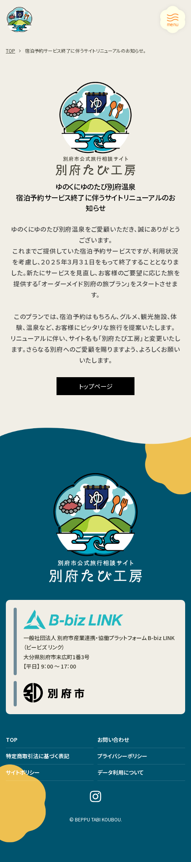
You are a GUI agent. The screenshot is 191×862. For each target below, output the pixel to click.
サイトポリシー (23, 772)
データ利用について (120, 772)
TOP (12, 739)
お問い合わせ (113, 739)
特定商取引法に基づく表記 (37, 756)
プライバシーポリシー (122, 756)
